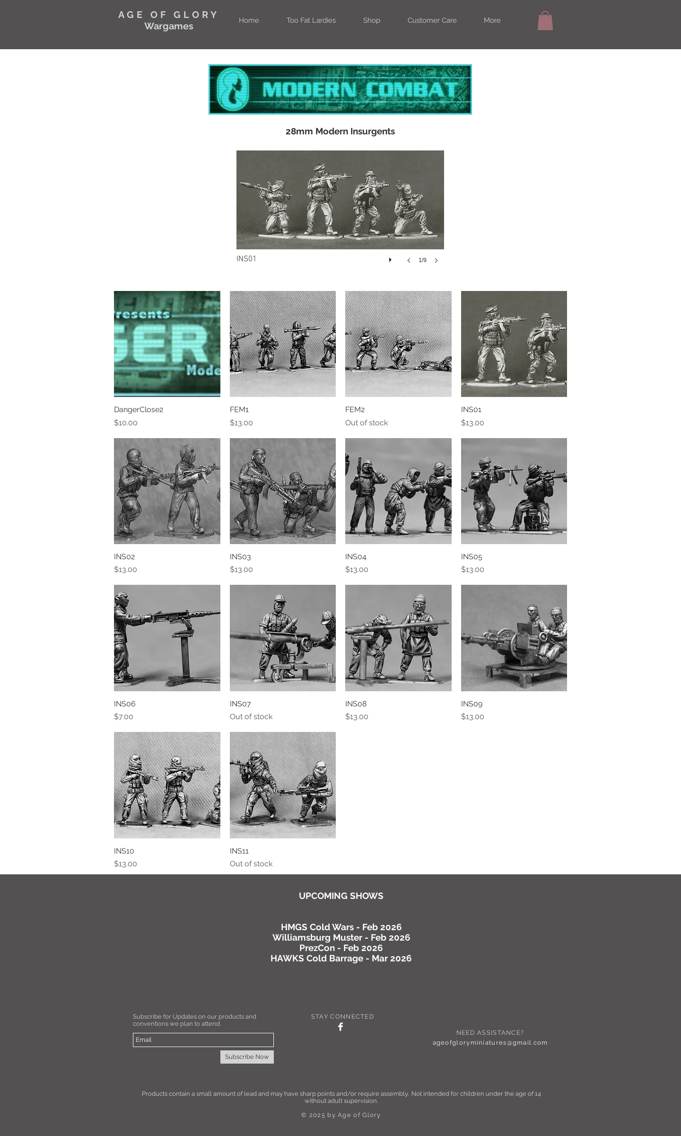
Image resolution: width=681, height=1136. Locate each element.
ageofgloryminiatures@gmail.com (490, 1042)
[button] (545, 20)
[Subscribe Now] (247, 1057)
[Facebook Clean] (340, 1026)
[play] (391, 257)
